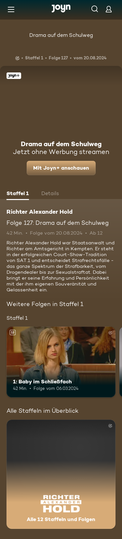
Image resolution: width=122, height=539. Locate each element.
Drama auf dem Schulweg (61, 35)
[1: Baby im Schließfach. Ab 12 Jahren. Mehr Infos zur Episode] (61, 362)
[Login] (108, 9)
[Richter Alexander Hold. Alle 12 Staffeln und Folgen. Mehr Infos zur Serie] (61, 474)
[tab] (17, 194)
